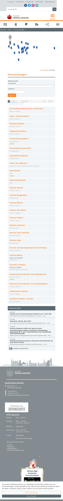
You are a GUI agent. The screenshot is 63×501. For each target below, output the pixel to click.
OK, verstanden (31, 496)
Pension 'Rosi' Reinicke (19, 233)
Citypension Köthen (18, 131)
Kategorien (11, 89)
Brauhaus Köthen (17, 124)
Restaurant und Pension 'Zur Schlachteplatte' (29, 284)
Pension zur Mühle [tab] (31, 267)
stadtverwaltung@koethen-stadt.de (18, 395)
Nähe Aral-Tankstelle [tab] (31, 257)
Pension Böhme (16, 203)
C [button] (15, 101)
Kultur (10, 30)
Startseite (3, 30)
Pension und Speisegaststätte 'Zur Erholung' (28, 248)
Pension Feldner (16, 218)
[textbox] (8, 92)
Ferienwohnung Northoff (20, 148)
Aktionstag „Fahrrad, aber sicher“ (20, 321)
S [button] (51, 101)
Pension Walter (16, 255)
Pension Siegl (15, 240)
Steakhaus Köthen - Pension (21, 299)
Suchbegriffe (12, 83)
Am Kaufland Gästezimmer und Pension (26, 109)
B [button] (13, 101)
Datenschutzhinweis (31, 492)
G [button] (24, 101)
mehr (44, 316)
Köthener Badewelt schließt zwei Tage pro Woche (26, 328)
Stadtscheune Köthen (19, 291)
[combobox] (16, 92)
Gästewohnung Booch (19, 156)
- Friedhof (9, 445)
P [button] (44, 101)
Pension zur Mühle (17, 265)
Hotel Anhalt (15, 171)
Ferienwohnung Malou (19, 139)
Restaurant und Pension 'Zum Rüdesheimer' (28, 274)
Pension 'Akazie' (16, 188)
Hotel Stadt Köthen (18, 180)
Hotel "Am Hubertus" (19, 163)
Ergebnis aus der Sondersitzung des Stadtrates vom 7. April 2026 (30, 314)
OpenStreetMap (45, 70)
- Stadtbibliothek (11, 448)
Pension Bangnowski (18, 195)
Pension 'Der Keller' (18, 210)
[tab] (31, 110)
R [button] (49, 101)
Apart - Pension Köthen (19, 116)
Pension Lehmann (17, 225)
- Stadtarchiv (10, 447)
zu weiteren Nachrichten (20, 348)
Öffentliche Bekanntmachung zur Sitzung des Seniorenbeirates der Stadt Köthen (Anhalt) (31, 341)
